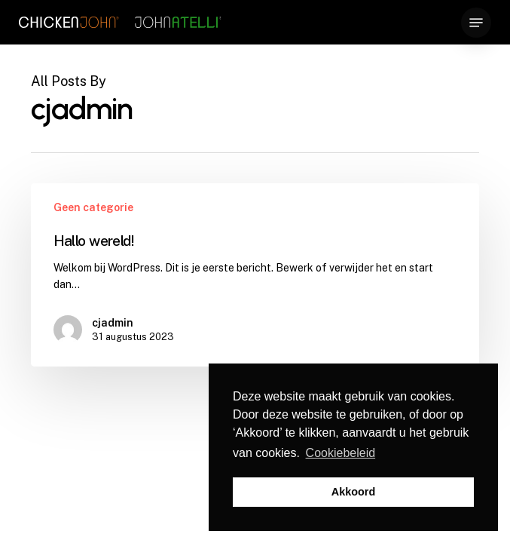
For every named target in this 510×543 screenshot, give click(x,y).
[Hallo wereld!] (255, 275)
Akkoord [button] (353, 492)
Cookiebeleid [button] (341, 452)
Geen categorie (93, 207)
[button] (476, 22)
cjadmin (112, 323)
